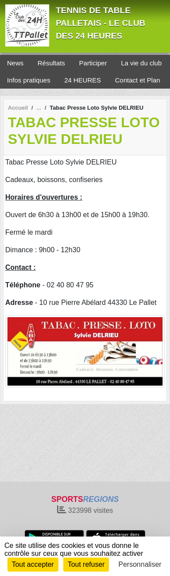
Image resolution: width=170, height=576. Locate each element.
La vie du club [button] (141, 63)
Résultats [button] (51, 63)
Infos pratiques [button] (28, 80)
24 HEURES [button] (82, 80)
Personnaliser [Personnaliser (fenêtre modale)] (140, 564)
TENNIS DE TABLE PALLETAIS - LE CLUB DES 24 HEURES (100, 23)
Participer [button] (93, 63)
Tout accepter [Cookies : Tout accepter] (33, 564)
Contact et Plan (137, 80)
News (15, 63)
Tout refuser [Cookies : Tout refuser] (86, 564)
